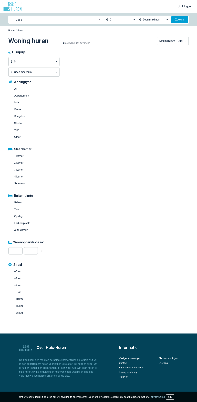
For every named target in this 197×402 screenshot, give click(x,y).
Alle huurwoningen (168, 358)
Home (11, 30)
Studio (18, 123)
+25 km (18, 312)
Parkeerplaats (22, 223)
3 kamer (18, 169)
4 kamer (18, 176)
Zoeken (179, 19)
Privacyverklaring (128, 372)
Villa (16, 130)
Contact (123, 363)
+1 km (17, 278)
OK (170, 397)
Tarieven (123, 376)
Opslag (18, 216)
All (15, 88)
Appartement (21, 95)
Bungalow (19, 116)
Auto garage (21, 230)
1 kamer (18, 155)
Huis (17, 102)
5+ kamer (19, 183)
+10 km (18, 299)
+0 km (17, 271)
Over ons (163, 363)
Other (17, 136)
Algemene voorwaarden (131, 367)
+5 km (17, 292)
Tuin (16, 209)
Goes (20, 30)
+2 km (17, 285)
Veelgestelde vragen (129, 358)
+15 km (18, 305)
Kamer (18, 109)
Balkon (18, 202)
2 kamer (18, 162)
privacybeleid (158, 396)
